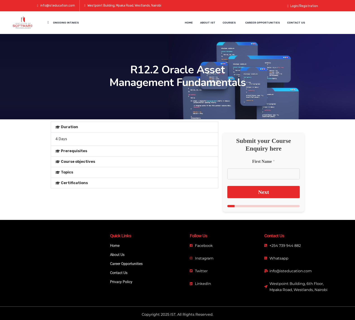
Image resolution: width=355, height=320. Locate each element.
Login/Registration (302, 6)
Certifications (74, 183)
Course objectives (78, 161)
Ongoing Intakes (66, 22)
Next (263, 192)
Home (189, 22)
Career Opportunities (262, 22)
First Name (263, 161)
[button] (134, 127)
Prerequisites (74, 151)
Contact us (296, 22)
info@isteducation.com (57, 5)
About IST (207, 22)
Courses (229, 22)
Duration (69, 127)
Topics (67, 172)
